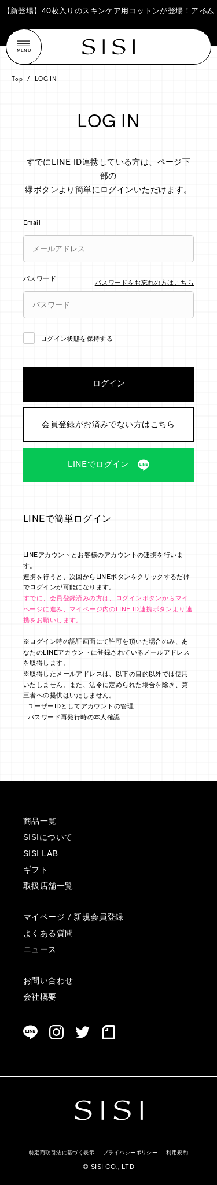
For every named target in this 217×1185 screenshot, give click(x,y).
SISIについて (47, 838)
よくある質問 (48, 934)
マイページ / (48, 917)
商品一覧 (40, 822)
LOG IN (46, 79)
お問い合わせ (48, 981)
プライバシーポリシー (130, 1153)
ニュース (40, 950)
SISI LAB (40, 854)
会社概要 (40, 997)
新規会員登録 (98, 917)
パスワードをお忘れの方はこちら (144, 283)
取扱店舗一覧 (48, 886)
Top (17, 79)
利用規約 (177, 1153)
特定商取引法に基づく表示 (61, 1153)
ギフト (35, 870)
